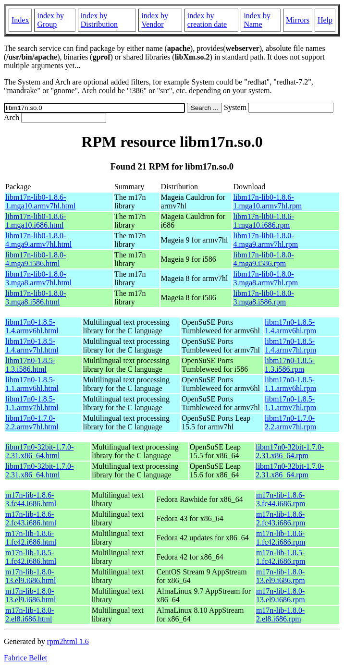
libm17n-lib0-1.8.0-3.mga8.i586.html (35, 297)
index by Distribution (99, 20)
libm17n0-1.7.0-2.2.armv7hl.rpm (290, 422)
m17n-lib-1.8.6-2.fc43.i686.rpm (281, 518)
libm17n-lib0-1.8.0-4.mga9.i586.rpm (263, 259)
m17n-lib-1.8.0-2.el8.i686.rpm (280, 614)
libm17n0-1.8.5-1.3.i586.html (30, 364)
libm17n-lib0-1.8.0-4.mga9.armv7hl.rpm (265, 239)
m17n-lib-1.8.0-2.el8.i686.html (29, 614)
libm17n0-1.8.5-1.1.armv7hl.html (32, 403)
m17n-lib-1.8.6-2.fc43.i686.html (30, 518)
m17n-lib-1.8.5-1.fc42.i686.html (30, 556)
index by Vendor (154, 20)
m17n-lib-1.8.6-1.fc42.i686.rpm (281, 537)
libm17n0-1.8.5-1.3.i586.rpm (290, 364)
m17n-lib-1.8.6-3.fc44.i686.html (30, 499)
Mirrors (297, 20)
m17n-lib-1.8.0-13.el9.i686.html (30, 576)
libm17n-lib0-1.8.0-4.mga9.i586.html (35, 259)
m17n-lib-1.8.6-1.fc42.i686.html (30, 537)
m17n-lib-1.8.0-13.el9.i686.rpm (280, 576)
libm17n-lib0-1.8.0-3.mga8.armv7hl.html (38, 278)
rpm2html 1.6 (68, 641)
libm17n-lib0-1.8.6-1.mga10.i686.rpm (263, 220)
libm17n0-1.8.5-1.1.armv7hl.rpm (290, 403)
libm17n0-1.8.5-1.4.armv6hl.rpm (290, 326)
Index (20, 20)
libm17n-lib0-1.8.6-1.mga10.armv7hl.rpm (267, 201)
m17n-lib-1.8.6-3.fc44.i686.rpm (281, 499)
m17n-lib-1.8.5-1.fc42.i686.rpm (281, 556)
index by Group (50, 20)
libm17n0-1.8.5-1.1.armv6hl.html (32, 384)
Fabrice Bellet (25, 658)
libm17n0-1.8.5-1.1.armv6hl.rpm (290, 384)
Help (325, 20)
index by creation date (207, 20)
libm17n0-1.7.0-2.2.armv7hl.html (32, 422)
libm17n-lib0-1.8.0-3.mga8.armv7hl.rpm (265, 278)
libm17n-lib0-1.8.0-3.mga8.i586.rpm (263, 297)
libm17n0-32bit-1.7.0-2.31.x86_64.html (39, 451)
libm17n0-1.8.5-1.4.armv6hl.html (32, 326)
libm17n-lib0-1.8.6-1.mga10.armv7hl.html (40, 201)
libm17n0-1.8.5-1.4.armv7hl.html (32, 345)
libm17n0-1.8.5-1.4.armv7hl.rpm (290, 345)
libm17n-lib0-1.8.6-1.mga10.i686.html (35, 220)
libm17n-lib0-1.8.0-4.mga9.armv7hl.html (38, 239)
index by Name (257, 20)
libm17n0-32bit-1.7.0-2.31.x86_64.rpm (290, 451)
